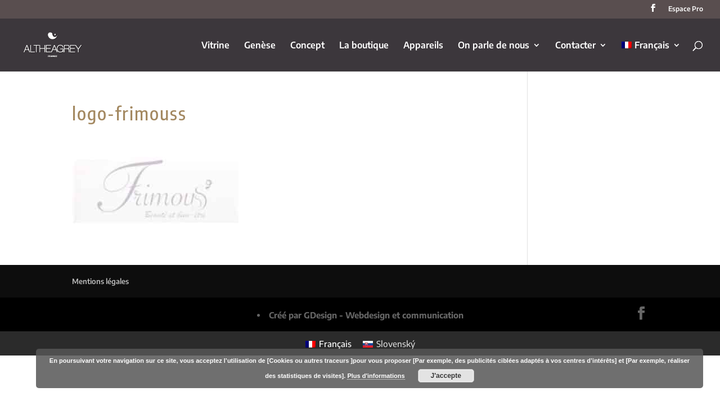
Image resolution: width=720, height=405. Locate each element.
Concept (307, 46)
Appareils (423, 46)
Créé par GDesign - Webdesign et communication (366, 315)
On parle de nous (493, 46)
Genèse (260, 46)
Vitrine (215, 46)
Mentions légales (100, 281)
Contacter (575, 46)
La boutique (364, 46)
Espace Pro (685, 9)
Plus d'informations (375, 375)
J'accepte (446, 376)
